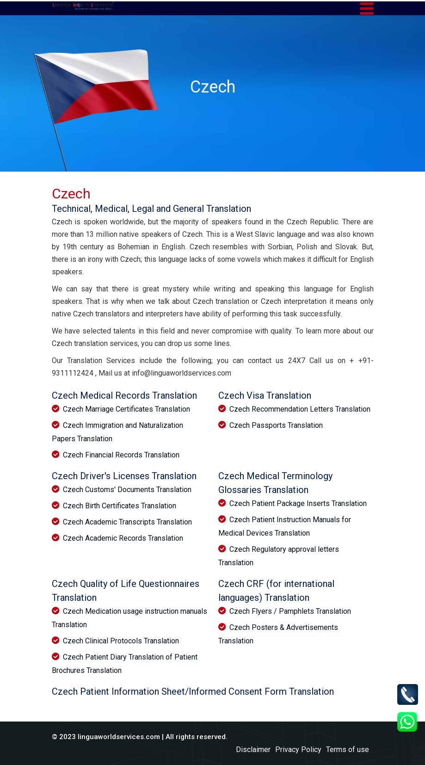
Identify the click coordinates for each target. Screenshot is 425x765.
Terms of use (347, 749)
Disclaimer (253, 749)
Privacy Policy (298, 749)
